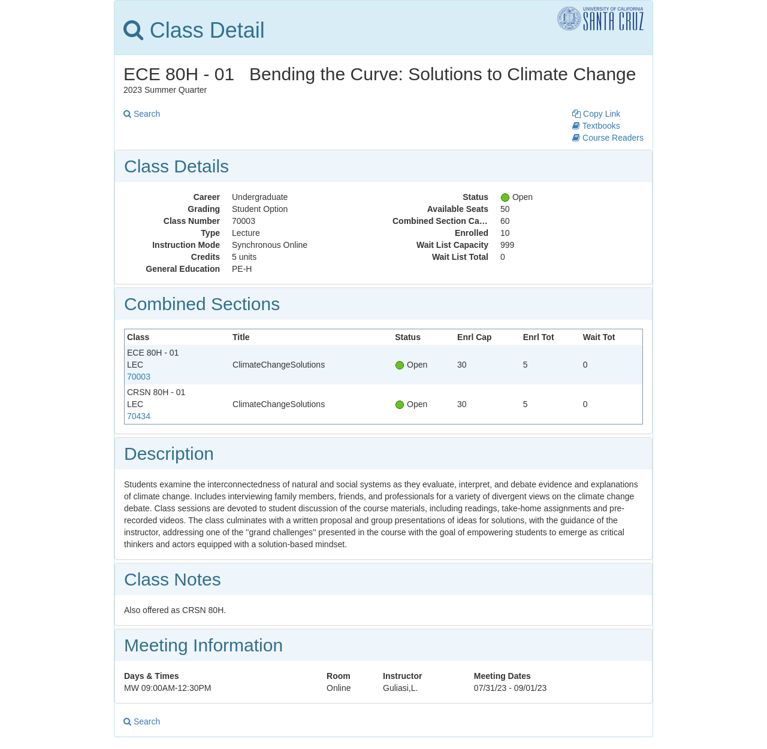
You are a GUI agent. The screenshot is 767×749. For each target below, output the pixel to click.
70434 (138, 416)
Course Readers (608, 137)
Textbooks (596, 126)
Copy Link (596, 114)
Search (141, 114)
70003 (138, 376)
